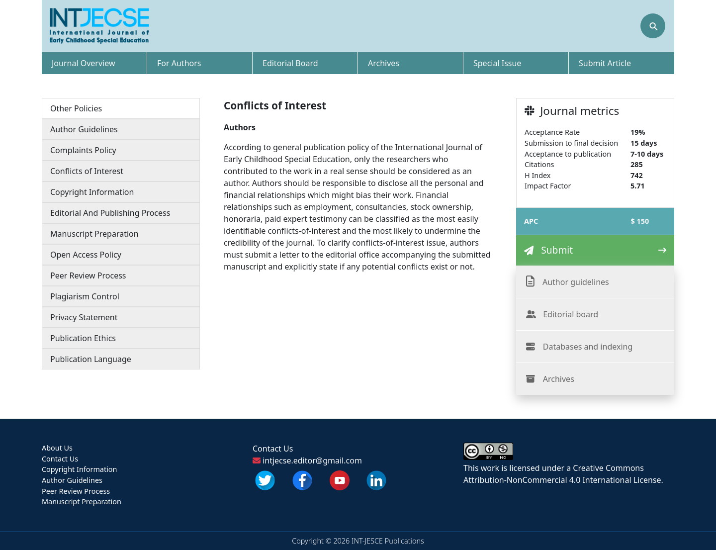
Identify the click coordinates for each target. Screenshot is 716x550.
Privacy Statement (84, 317)
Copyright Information (92, 191)
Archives (383, 63)
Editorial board (570, 314)
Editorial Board (290, 63)
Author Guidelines (84, 129)
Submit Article (605, 63)
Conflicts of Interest (86, 171)
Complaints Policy (83, 150)
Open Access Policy (85, 254)
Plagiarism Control (84, 296)
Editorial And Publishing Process (110, 212)
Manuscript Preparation (94, 233)
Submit (557, 250)
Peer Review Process (88, 275)
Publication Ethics (83, 338)
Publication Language (90, 359)
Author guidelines (575, 281)
